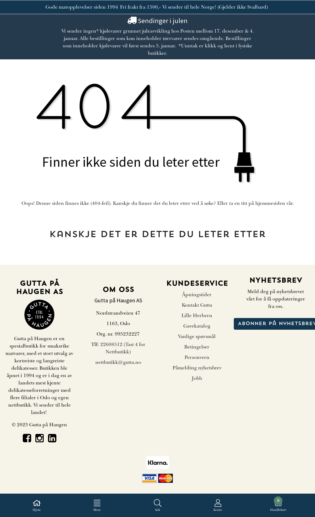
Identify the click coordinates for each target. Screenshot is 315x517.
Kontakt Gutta (197, 305)
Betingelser (196, 347)
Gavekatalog (196, 326)
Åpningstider (197, 295)
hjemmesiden (270, 203)
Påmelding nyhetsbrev (197, 368)
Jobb (197, 378)
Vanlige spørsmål (197, 336)
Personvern (197, 357)
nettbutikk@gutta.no (118, 362)
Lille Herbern (196, 315)
